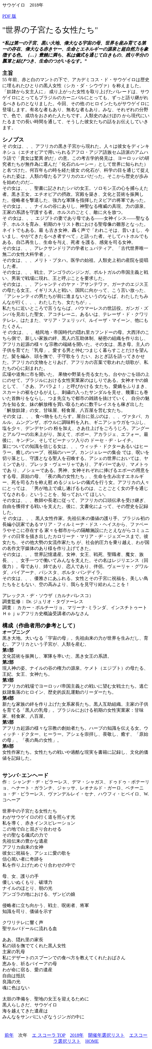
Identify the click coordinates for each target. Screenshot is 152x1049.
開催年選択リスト (106, 1035)
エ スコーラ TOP (48, 1035)
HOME (92, 1041)
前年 (9, 1035)
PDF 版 (9, 16)
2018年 (77, 1035)
